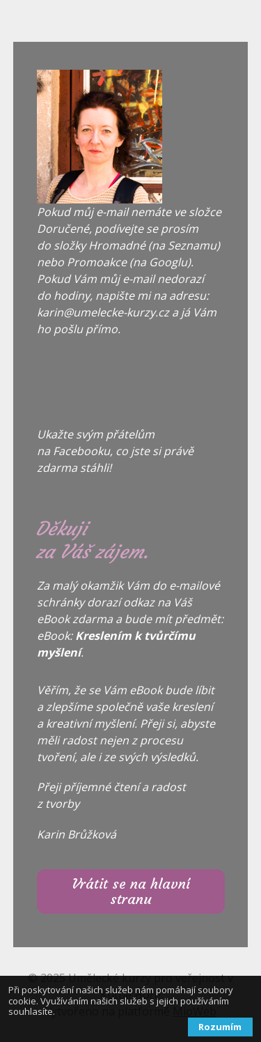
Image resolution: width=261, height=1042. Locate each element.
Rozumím (220, 1026)
